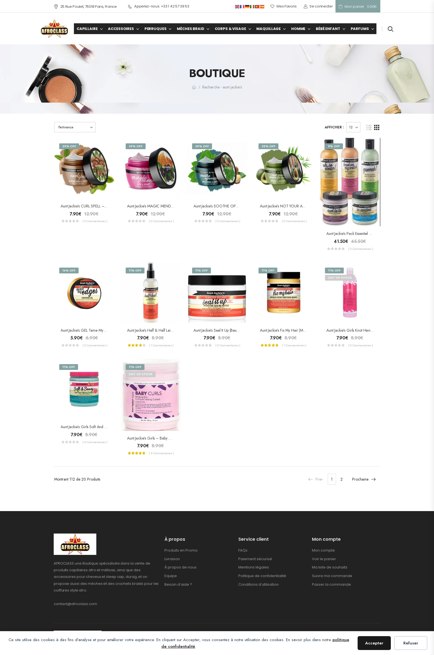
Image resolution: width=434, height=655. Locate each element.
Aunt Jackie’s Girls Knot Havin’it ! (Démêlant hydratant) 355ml (374, 330)
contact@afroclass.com (75, 603)
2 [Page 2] (341, 479)
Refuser (410, 643)
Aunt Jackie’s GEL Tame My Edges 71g (90, 330)
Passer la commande (331, 584)
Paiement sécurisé (255, 559)
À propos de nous (180, 567)
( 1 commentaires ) (161, 345)
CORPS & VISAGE (230, 28)
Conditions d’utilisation (258, 584)
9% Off (334, 146)
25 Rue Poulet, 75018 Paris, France (85, 6)
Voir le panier (324, 559)
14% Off (69, 270)
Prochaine (364, 479)
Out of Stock (340, 277)
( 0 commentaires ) (94, 221)
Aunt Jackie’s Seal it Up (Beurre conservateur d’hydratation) (239, 330)
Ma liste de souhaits (329, 567)
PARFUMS (360, 28)
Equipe (170, 575)
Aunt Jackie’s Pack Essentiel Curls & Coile (358, 233)
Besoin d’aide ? (178, 584)
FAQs (242, 550)
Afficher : (334, 127)
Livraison (172, 559)
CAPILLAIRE (87, 28)
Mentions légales (253, 567)
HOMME (298, 28)
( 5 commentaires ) (161, 453)
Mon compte (323, 550)
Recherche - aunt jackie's (222, 87)
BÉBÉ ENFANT (328, 28)
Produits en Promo (181, 550)
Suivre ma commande (332, 575)
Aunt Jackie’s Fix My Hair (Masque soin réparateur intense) (305, 330)
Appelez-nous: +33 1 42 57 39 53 (158, 6)
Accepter (374, 643)
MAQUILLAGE (268, 28)
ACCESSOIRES (121, 28)
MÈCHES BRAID (190, 28)
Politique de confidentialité (262, 575)
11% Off (135, 270)
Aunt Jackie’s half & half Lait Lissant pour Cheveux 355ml (172, 330)
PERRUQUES (155, 28)
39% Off (69, 146)
